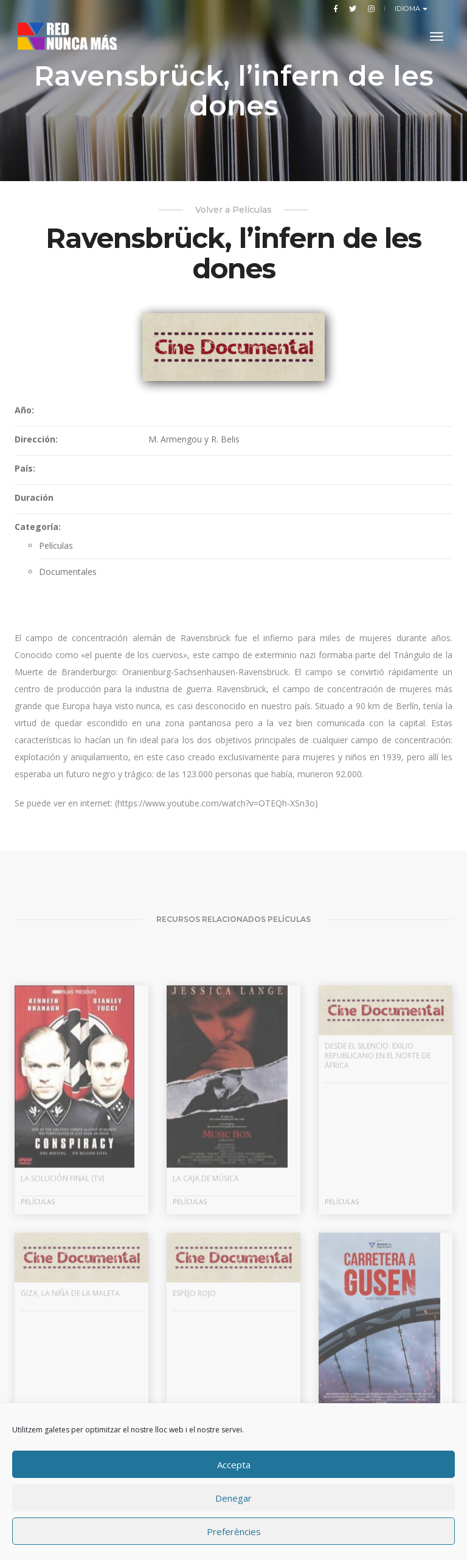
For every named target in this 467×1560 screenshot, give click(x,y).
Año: (24, 420)
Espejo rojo (194, 1377)
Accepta (234, 1465)
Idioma (409, 8)
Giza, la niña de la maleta (70, 1377)
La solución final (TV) (62, 1262)
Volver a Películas (233, 209)
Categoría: (38, 537)
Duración (34, 508)
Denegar (233, 1498)
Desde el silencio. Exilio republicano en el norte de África (378, 1140)
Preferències (234, 1531)
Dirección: (36, 449)
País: (25, 478)
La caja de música (206, 1262)
